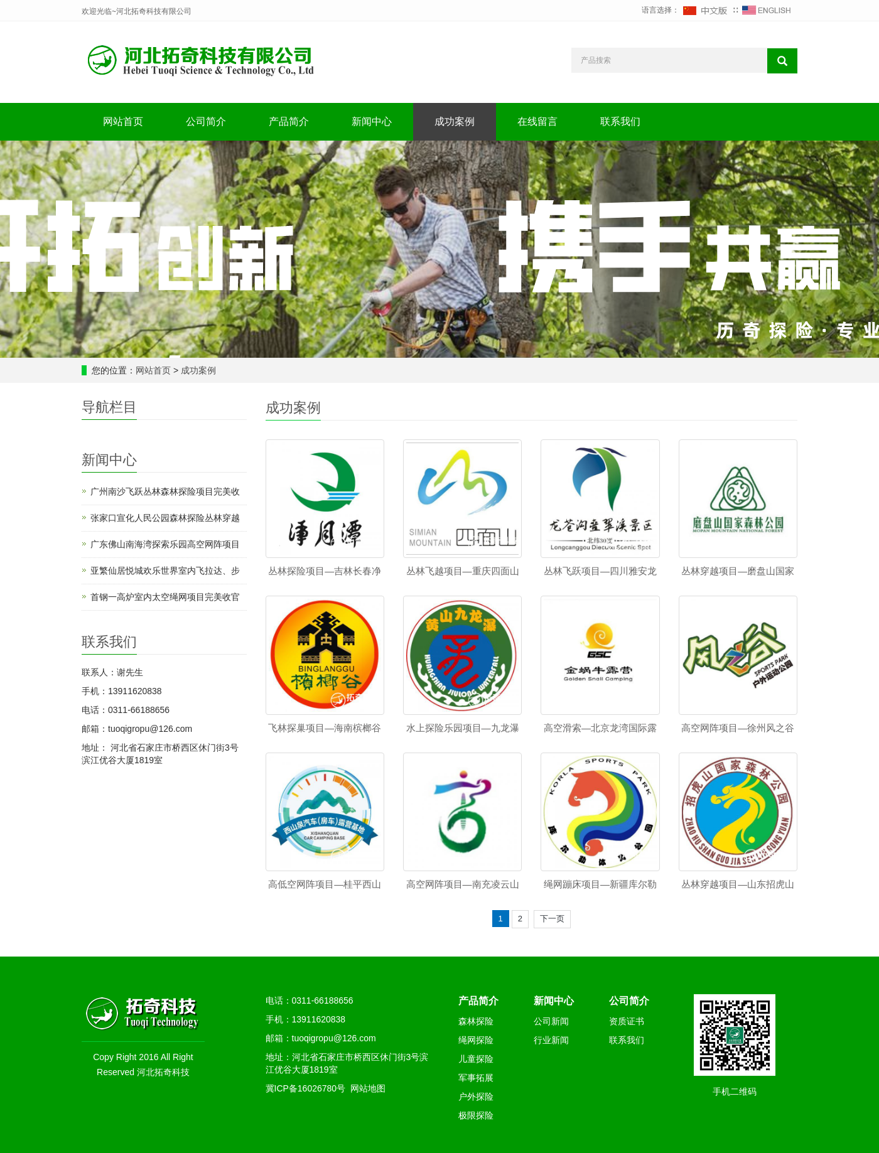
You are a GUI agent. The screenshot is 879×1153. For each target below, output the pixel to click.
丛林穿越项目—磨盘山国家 (737, 571)
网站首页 (123, 121)
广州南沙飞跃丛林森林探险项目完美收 (165, 491)
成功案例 (454, 121)
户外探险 (475, 1096)
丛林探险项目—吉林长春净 (324, 571)
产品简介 (289, 121)
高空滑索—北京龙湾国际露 (600, 727)
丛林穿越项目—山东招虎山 (737, 884)
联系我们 (620, 121)
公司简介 (206, 121)
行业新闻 (551, 1040)
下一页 (552, 918)
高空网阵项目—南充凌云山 (462, 884)
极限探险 (475, 1115)
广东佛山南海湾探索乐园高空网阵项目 (165, 544)
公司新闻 (551, 1021)
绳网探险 (475, 1040)
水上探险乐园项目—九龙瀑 (462, 727)
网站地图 (368, 1088)
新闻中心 (372, 121)
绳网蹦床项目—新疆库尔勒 (600, 884)
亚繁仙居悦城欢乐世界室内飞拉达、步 (165, 571)
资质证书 (626, 1021)
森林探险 (475, 1021)
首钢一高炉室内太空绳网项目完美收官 (165, 597)
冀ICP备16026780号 (306, 1088)
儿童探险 (475, 1059)
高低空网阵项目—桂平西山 (324, 884)
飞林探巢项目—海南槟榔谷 (324, 727)
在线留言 (537, 121)
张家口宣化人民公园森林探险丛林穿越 (165, 518)
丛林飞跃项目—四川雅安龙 (600, 571)
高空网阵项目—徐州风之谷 (737, 727)
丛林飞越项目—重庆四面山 (462, 571)
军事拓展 (475, 1078)
